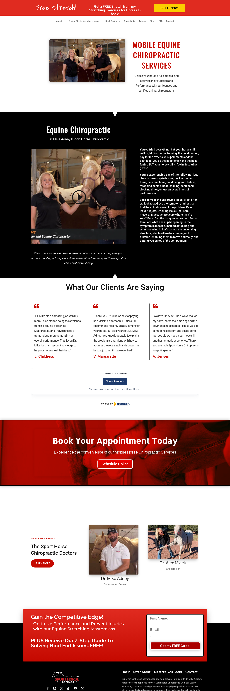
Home (126, 672)
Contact (170, 21)
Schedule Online (115, 464)
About (59, 21)
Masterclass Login (168, 672)
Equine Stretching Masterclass (84, 21)
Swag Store (142, 672)
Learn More (42, 563)
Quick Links (129, 21)
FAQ (161, 21)
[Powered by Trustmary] (115, 404)
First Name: (159, 618)
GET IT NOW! (169, 8)
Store (152, 21)
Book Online (111, 21)
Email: (175, 632)
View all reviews (115, 381)
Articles (142, 21)
